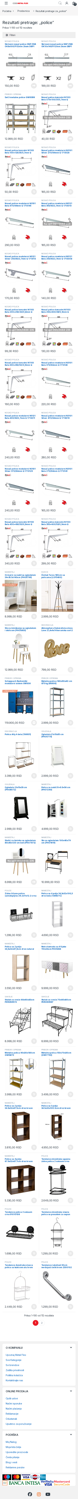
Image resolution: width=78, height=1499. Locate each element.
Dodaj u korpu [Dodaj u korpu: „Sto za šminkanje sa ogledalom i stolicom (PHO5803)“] (34, 669)
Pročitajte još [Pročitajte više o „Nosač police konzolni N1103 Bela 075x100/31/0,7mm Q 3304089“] (70, 139)
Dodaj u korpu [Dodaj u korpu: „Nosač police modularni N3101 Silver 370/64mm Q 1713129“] (34, 510)
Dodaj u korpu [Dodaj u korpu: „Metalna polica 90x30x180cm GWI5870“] (34, 1094)
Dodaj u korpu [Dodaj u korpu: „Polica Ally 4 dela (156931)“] (34, 776)
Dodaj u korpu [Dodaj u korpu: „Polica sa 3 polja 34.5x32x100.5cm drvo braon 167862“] (70, 1147)
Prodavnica (23, 11)
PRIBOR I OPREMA (13, 94)
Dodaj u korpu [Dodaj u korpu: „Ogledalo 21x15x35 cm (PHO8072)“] (34, 829)
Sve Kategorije (13, 1360)
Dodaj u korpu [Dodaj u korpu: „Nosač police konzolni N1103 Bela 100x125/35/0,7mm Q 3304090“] (34, 192)
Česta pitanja (12, 1457)
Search (60, 3)
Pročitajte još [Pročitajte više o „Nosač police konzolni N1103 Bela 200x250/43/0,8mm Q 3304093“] (34, 351)
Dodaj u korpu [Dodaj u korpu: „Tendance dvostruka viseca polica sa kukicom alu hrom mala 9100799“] (34, 1306)
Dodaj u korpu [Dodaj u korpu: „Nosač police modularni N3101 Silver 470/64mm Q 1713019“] (70, 457)
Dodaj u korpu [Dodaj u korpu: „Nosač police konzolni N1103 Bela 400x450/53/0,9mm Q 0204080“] (34, 563)
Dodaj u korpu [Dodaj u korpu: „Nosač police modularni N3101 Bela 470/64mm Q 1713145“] (34, 245)
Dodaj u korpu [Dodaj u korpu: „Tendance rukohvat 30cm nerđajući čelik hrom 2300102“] (70, 1306)
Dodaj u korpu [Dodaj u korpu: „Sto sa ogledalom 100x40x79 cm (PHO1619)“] (70, 882)
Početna (6, 11)
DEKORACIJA (47, 625)
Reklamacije (12, 1413)
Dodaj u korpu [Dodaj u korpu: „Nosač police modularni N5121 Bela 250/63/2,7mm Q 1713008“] (70, 298)
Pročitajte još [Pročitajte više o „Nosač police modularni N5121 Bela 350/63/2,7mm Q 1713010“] (70, 245)
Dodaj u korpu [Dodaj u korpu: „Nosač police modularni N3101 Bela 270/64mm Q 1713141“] (70, 510)
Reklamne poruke (15, 1467)
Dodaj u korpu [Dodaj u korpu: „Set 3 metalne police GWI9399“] (34, 139)
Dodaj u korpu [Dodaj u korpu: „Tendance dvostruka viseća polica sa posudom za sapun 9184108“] (70, 1253)
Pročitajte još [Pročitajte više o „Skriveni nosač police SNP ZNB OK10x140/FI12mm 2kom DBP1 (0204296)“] (70, 86)
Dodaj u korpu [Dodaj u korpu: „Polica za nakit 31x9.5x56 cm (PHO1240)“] (70, 829)
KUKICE (44, 572)
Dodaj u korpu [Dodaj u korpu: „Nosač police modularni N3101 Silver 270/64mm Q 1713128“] (70, 192)
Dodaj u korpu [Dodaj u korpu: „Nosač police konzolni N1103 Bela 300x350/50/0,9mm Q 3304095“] (34, 404)
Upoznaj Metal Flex (16, 1355)
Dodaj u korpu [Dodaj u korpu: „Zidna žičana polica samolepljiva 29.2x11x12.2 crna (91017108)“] (34, 935)
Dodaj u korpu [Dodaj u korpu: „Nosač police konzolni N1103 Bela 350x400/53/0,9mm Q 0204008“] (70, 563)
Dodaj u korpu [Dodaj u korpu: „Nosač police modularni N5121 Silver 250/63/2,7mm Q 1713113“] (34, 298)
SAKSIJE (9, 997)
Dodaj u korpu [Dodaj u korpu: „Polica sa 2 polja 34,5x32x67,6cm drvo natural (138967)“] (34, 988)
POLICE (8, 890)
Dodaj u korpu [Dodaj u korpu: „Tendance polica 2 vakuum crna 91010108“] (34, 1253)
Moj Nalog (11, 1442)
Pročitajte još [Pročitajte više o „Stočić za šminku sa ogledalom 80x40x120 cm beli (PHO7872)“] (34, 882)
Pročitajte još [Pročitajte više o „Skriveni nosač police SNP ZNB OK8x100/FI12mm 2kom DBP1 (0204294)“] (34, 86)
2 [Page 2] (42, 1322)
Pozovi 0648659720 (34, 723)
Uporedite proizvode (17, 1452)
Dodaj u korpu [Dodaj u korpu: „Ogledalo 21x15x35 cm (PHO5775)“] (70, 776)
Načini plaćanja (14, 1408)
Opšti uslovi (12, 1398)
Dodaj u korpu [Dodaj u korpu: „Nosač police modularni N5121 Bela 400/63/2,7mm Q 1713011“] (34, 457)
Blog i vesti (11, 1462)
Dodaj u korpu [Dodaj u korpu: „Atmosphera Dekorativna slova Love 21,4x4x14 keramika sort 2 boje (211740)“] (70, 669)
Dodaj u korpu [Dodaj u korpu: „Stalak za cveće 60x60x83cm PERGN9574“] (34, 1041)
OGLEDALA (46, 731)
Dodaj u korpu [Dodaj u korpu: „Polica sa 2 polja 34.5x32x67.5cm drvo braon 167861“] (34, 1147)
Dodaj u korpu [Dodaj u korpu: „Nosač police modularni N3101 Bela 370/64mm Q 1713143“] (70, 404)
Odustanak (11, 1418)
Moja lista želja (13, 1447)
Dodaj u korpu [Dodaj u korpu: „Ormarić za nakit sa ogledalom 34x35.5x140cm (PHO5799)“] (34, 616)
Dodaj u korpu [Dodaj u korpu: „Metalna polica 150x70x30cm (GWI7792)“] (70, 1094)
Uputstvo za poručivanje (19, 1423)
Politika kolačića (14, 1375)
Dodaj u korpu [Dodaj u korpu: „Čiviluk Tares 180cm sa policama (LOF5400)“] (70, 616)
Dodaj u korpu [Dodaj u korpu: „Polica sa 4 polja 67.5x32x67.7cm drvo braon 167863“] (34, 1200)
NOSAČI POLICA (12, 41)
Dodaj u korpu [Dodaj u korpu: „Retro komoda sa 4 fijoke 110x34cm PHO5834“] (70, 988)
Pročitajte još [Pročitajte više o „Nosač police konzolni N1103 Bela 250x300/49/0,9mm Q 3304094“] (70, 351)
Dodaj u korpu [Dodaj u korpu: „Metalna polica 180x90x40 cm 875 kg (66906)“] (70, 723)
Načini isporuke (14, 1403)
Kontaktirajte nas (14, 1380)
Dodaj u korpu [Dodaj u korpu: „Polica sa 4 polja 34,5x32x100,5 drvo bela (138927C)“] (70, 935)
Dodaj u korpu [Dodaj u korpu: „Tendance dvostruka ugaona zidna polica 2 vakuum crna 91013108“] (70, 1200)
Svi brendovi (12, 1365)
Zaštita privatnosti (15, 1370)
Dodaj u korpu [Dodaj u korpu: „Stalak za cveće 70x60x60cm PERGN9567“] (70, 1041)
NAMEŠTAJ (10, 625)
